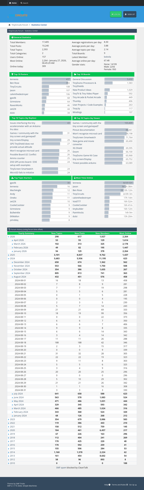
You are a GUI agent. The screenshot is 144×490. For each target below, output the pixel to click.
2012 (12, 459)
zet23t (13, 109)
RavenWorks (16, 105)
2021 (12, 426)
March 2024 (20, 408)
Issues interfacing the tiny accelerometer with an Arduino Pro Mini (23, 126)
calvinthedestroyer (19, 94)
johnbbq (14, 220)
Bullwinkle (15, 212)
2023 (12, 419)
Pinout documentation (84, 130)
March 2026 (20, 243)
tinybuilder (78, 208)
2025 (12, 254)
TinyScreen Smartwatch (22, 168)
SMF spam (61, 467)
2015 (12, 448)
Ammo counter (17, 158)
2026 (12, 236)
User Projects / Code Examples (88, 104)
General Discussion (82, 79)
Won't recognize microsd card (25, 150)
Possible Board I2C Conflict (23, 154)
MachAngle (15, 190)
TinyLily (76, 108)
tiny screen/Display (19, 140)
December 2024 (22, 262)
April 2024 (19, 404)
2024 (12, 258)
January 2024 (20, 415)
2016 (12, 444)
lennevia (14, 79)
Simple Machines (30, 486)
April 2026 (19, 240)
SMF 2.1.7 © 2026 (14, 486)
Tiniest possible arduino (85, 163)
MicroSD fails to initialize (22, 172)
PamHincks (78, 212)
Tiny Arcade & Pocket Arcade (87, 97)
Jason (12, 90)
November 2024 (22, 265)
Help (107, 485)
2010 (12, 463)
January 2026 (20, 251)
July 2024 (18, 393)
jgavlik (13, 97)
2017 (12, 441)
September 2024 (22, 273)
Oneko (13, 197)
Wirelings (77, 112)
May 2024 (19, 401)
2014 (12, 452)
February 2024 (21, 412)
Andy (12, 194)
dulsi (12, 112)
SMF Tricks (20, 483)
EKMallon (14, 216)
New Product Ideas (82, 89)
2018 (12, 437)
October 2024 (20, 269)
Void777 (77, 201)
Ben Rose (14, 82)
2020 (12, 430)
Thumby (77, 101)
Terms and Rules (119, 485)
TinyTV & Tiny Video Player (86, 93)
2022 (12, 422)
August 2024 (20, 276)
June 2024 (19, 397)
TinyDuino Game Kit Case (85, 155)
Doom (76, 151)
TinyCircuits (16, 86)
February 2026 (21, 247)
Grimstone (15, 101)
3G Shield (77, 148)
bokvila (107, 56)
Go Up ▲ (133, 485)
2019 (12, 433)
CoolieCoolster (17, 205)
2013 (12, 455)
